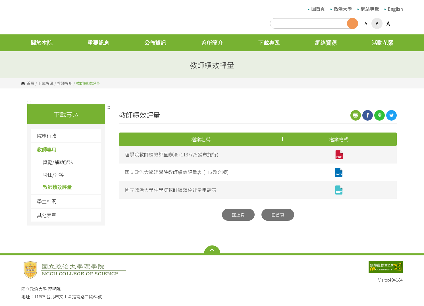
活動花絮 (382, 43)
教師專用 (65, 83)
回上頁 (238, 215)
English (393, 8)
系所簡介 (212, 43)
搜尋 (352, 23)
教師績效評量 (57, 187)
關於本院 (41, 43)
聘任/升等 (53, 174)
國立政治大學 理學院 (27, 11)
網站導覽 (368, 8)
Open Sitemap (212, 250)
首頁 (31, 83)
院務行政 (67, 135)
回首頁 (316, 8)
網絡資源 (325, 43)
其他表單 (46, 215)
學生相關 (67, 201)
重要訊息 (98, 43)
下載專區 (269, 43)
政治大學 (341, 8)
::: (3, 2)
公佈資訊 (155, 43)
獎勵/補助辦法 (58, 162)
